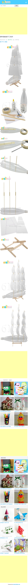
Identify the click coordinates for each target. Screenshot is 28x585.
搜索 (17, 5)
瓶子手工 (10, 39)
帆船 (6, 41)
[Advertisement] (13, 20)
